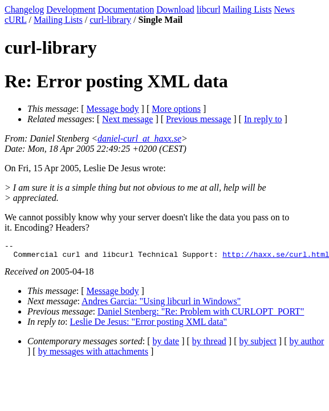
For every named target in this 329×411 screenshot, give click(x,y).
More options (176, 109)
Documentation (126, 9)
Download (175, 9)
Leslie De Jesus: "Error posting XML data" (149, 325)
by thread (209, 344)
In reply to (263, 119)
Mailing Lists (247, 9)
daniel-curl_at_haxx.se (139, 138)
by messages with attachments (93, 355)
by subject (258, 344)
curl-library (110, 20)
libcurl (209, 9)
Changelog (24, 9)
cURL (16, 20)
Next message (127, 119)
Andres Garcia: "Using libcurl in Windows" (161, 304)
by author (306, 344)
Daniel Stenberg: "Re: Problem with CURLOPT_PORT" (201, 315)
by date (166, 344)
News (284, 9)
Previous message (198, 119)
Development (70, 9)
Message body (113, 109)
